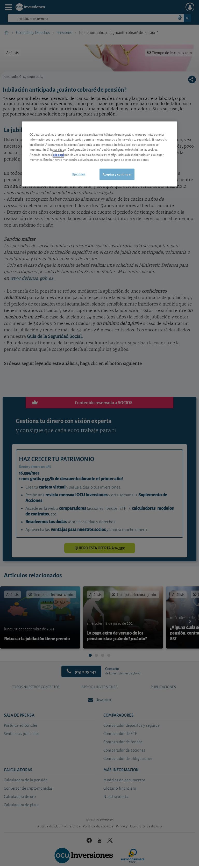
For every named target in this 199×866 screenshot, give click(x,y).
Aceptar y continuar (117, 174)
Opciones (78, 173)
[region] (99, 153)
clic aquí (58, 154)
